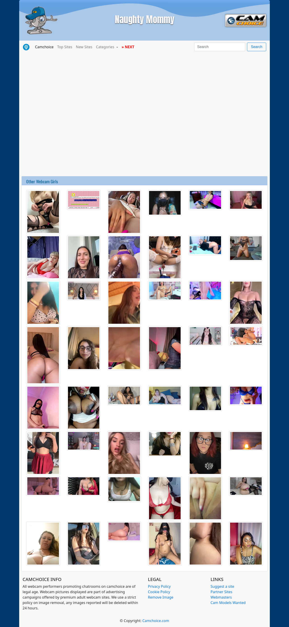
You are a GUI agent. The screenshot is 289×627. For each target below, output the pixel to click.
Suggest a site (222, 586)
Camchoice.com (155, 620)
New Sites (84, 46)
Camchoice (45, 46)
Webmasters (221, 597)
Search (256, 47)
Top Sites (64, 46)
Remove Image (160, 597)
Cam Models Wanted (228, 602)
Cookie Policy (159, 591)
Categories (105, 46)
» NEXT (128, 46)
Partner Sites (221, 591)
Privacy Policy (159, 586)
